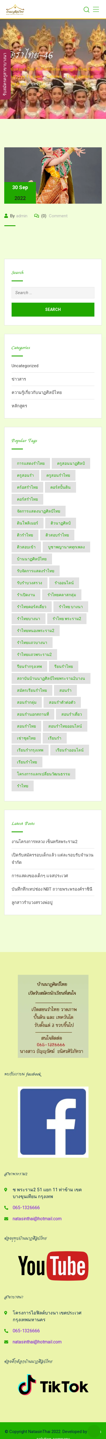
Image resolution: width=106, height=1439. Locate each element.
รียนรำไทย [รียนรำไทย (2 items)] (63, 666)
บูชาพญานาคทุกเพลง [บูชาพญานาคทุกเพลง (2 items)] (66, 547)
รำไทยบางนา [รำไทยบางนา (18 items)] (28, 618)
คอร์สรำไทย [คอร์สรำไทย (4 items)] (27, 499)
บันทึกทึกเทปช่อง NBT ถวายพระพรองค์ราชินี (52, 889)
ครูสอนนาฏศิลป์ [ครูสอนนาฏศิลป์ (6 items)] (71, 463)
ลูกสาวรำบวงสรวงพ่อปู (32, 902)
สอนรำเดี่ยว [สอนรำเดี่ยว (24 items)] (71, 714)
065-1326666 (26, 1207)
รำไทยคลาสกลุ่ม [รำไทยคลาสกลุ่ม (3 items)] (61, 594)
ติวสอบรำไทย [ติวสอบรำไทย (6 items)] (57, 535)
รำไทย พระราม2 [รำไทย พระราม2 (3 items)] (67, 618)
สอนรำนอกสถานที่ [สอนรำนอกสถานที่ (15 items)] (33, 714)
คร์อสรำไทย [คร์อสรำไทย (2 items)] (27, 487)
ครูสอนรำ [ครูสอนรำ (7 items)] (25, 475)
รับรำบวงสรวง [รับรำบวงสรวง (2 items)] (29, 583)
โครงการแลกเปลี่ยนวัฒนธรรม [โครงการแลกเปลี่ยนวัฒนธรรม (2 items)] (43, 774)
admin (21, 215)
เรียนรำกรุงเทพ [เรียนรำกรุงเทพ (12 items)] (30, 750)
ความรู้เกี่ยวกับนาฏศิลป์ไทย (37, 392)
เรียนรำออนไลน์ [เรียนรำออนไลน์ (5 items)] (70, 750)
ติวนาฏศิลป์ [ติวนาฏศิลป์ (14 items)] (61, 523)
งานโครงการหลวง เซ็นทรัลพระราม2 (44, 841)
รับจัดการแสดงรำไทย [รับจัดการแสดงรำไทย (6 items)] (35, 571)
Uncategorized (25, 365)
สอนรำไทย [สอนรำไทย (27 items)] (26, 726)
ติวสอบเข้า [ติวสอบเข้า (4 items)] (26, 547)
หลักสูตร (19, 405)
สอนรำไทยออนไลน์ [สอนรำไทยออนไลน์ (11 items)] (65, 726)
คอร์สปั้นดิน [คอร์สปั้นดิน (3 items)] (60, 487)
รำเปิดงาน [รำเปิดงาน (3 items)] (26, 594)
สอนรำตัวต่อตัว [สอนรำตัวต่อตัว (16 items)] (62, 702)
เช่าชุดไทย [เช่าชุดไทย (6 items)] (26, 738)
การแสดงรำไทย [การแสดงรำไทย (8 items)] (31, 463)
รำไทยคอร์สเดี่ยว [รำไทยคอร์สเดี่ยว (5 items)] (31, 606)
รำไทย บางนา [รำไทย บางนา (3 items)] (71, 606)
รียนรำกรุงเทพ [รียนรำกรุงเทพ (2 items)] (29, 666)
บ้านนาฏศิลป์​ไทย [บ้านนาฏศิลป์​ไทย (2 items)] (32, 559)
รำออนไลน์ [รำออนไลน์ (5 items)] (64, 583)
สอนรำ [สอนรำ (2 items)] (65, 690)
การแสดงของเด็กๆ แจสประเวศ (40, 875)
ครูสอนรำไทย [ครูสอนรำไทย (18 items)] (58, 475)
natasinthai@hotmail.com (37, 1218)
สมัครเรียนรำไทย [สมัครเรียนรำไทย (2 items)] (32, 690)
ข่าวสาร (19, 379)
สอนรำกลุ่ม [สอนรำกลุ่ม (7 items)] (26, 702)
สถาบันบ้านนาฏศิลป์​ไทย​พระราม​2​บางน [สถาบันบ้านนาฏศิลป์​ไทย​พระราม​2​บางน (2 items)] (51, 678)
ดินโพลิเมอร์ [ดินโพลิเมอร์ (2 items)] (27, 523)
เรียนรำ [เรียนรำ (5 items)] (54, 738)
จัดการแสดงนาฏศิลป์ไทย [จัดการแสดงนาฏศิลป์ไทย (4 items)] (38, 511)
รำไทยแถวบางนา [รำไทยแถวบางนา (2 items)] (32, 642)
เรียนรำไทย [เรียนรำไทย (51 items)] (27, 762)
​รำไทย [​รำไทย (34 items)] (22, 786)
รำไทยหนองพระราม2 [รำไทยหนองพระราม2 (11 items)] (35, 630)
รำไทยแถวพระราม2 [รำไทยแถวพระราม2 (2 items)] (34, 654)
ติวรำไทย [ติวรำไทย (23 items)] (25, 535)
